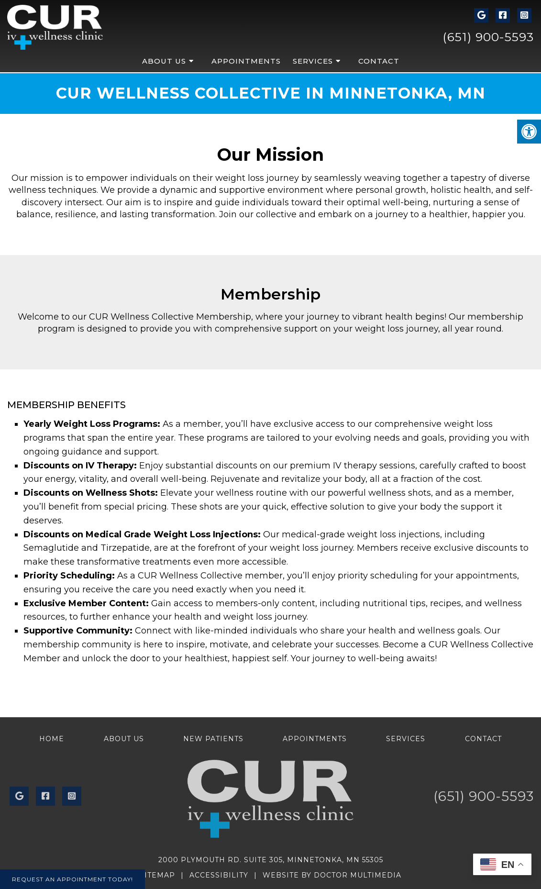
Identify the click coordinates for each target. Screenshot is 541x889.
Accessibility (218, 875)
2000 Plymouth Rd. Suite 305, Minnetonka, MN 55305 (270, 860)
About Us (164, 61)
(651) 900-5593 (488, 37)
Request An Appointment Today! (72, 879)
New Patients (213, 738)
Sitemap (157, 875)
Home (51, 738)
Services (313, 61)
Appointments (246, 61)
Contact (378, 61)
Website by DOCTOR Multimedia (332, 875)
